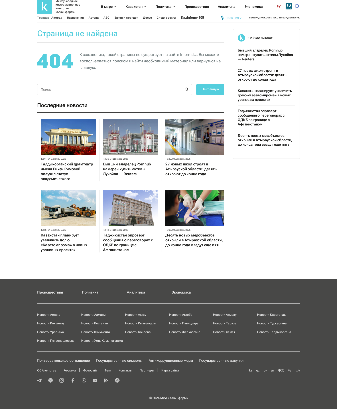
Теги (108, 370)
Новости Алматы (93, 314)
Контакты (125, 370)
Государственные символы (119, 360)
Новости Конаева (138, 332)
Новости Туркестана (272, 323)
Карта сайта (170, 370)
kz (250, 370)
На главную (210, 89)
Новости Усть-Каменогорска (102, 340)
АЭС (107, 17)
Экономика (181, 292)
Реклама (69, 370)
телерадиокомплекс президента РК (274, 17)
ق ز (297, 370)
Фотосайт (90, 370)
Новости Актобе (180, 314)
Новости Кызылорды (140, 323)
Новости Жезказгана (184, 332)
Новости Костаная (94, 323)
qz (258, 370)
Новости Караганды (271, 314)
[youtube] (95, 380)
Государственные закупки (221, 360)
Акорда (56, 17)
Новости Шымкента (95, 332)
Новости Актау (135, 314)
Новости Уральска (50, 332)
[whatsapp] (84, 380)
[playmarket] (106, 380)
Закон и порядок (126, 17)
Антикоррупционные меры (171, 360)
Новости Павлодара (184, 323)
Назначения (75, 17)
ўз (289, 370)
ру (265, 370)
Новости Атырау (225, 314)
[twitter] (50, 380)
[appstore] (117, 380)
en (272, 370)
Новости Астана (48, 314)
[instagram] (61, 380)
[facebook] (73, 380)
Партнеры (147, 370)
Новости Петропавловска (56, 340)
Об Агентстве (46, 370)
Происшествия (50, 292)
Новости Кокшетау (51, 323)
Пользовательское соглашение (63, 360)
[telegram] (39, 380)
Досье (147, 17)
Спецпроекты (166, 17)
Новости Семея (224, 332)
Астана (93, 17)
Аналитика (136, 292)
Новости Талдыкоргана (274, 332)
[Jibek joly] (231, 17)
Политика (90, 292)
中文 (281, 370)
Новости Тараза (225, 323)
